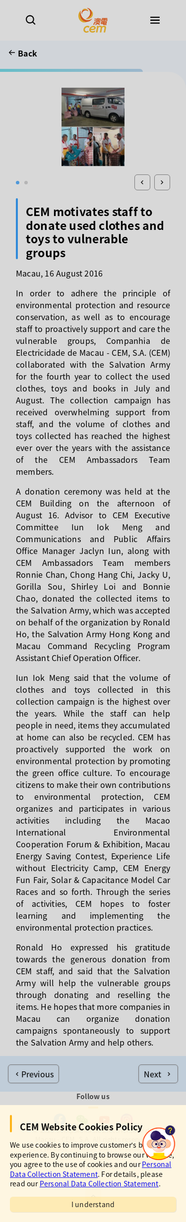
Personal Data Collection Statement (91, 1169)
